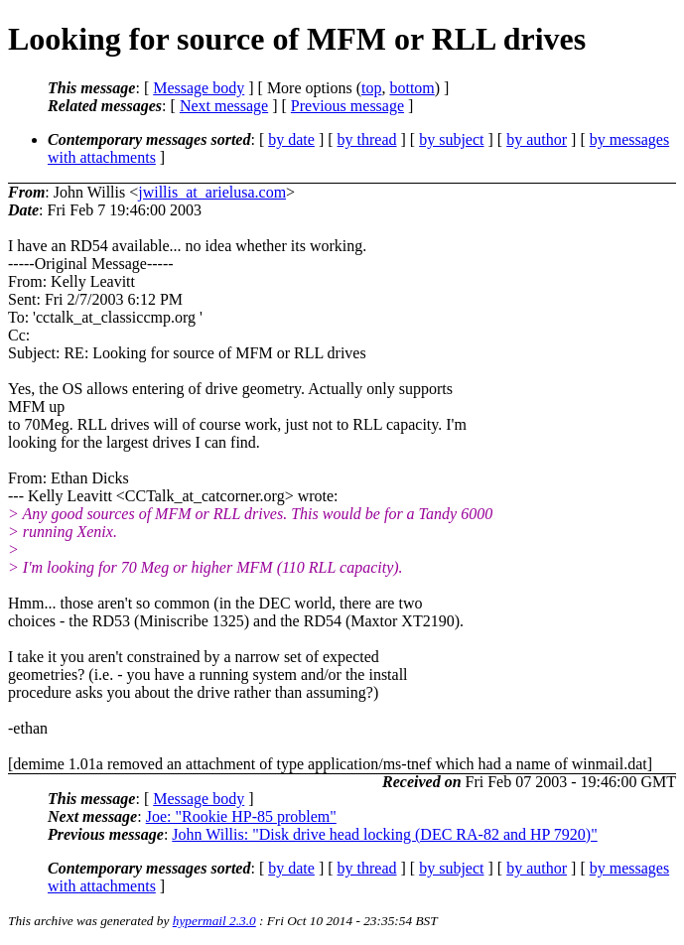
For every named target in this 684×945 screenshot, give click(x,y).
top (371, 87)
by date (291, 139)
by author (536, 139)
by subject (451, 139)
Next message (224, 105)
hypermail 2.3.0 (214, 920)
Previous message (347, 105)
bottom (411, 87)
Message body (198, 87)
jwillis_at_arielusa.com (212, 192)
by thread (367, 139)
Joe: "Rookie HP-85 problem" (241, 816)
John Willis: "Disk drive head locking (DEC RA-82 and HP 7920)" (384, 834)
